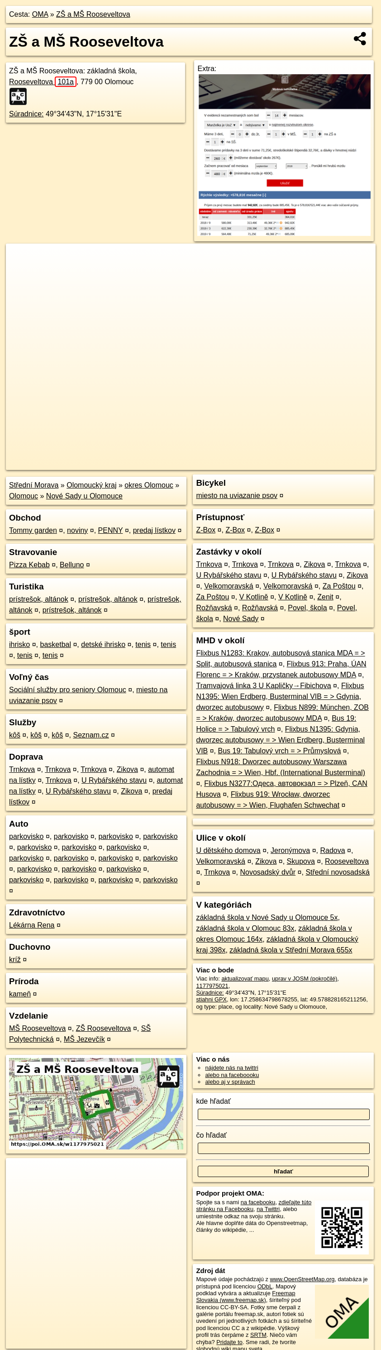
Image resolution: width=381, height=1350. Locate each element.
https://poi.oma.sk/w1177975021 (334, 463)
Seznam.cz (91, 735)
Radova (332, 850)
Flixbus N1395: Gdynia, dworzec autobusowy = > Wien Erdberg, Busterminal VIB (280, 740)
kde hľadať (213, 1101)
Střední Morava (33, 485)
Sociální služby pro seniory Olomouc (67, 690)
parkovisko (26, 836)
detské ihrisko (103, 644)
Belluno (72, 565)
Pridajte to (229, 1342)
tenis (143, 644)
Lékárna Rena (32, 925)
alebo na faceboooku (232, 1075)
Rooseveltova (42, 82)
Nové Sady (240, 618)
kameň (20, 994)
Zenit (325, 597)
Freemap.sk (265, 463)
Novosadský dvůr (267, 872)
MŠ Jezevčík (84, 1039)
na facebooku (258, 1202)
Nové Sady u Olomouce (84, 496)
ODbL (264, 1286)
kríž (15, 959)
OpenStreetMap (218, 463)
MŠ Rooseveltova (37, 1028)
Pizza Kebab (29, 565)
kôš (14, 735)
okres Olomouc (148, 485)
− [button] (21, 273)
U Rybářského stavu (114, 780)
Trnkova (22, 769)
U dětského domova (228, 850)
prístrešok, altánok (38, 599)
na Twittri (268, 1209)
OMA (40, 14)
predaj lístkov (154, 530)
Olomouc (23, 496)
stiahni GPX (211, 999)
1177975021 (212, 985)
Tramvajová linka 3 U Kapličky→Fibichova (263, 685)
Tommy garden (33, 530)
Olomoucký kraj (91, 485)
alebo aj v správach (230, 1081)
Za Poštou (339, 586)
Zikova (127, 769)
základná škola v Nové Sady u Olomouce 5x (267, 917)
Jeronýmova (290, 850)
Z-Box (205, 530)
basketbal (55, 644)
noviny (77, 530)
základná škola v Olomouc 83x (245, 928)
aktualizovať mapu (244, 978)
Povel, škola (307, 608)
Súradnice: (26, 114)
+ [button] (21, 259)
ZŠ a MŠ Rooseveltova (93, 14)
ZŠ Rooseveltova (103, 1028)
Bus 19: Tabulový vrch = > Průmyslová (279, 751)
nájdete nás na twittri (231, 1067)
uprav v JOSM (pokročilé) (304, 978)
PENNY (110, 530)
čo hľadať (211, 1135)
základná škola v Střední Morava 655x (290, 950)
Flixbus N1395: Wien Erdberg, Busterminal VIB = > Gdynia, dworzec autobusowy (280, 696)
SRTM (258, 1334)
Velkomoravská (228, 586)
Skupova (301, 861)
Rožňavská (214, 608)
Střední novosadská (337, 872)
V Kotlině (253, 597)
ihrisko (19, 644)
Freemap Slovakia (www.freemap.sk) (245, 1296)
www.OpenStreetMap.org (302, 1279)
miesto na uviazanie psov (236, 495)
